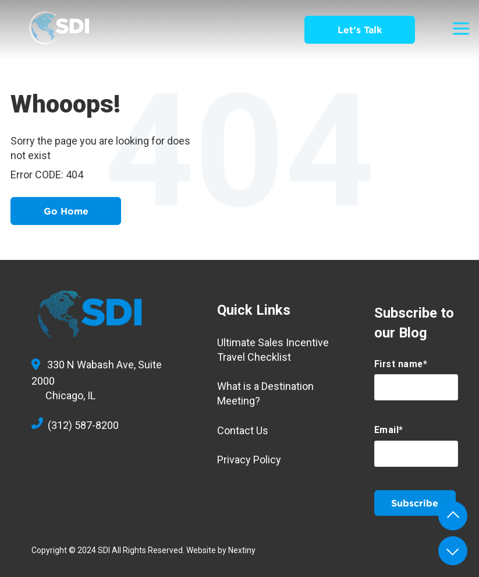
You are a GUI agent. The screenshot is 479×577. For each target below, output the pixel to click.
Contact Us (242, 430)
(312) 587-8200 (75, 425)
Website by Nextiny (221, 550)
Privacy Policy (249, 459)
